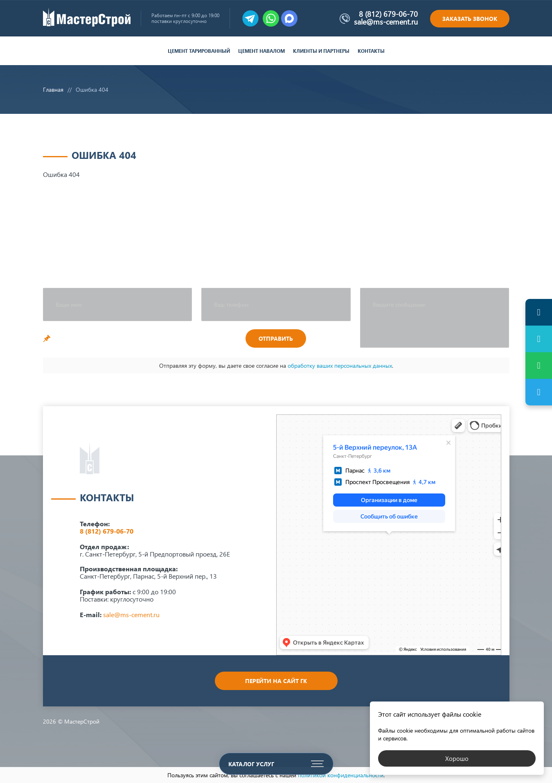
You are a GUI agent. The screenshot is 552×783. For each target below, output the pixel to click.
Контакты (371, 51)
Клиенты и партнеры (321, 51)
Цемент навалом (261, 51)
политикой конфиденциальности (340, 775)
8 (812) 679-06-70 (388, 14)
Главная (53, 89)
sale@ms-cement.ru (386, 22)
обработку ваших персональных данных (340, 365)
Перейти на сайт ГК (276, 681)
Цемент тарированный (199, 51)
